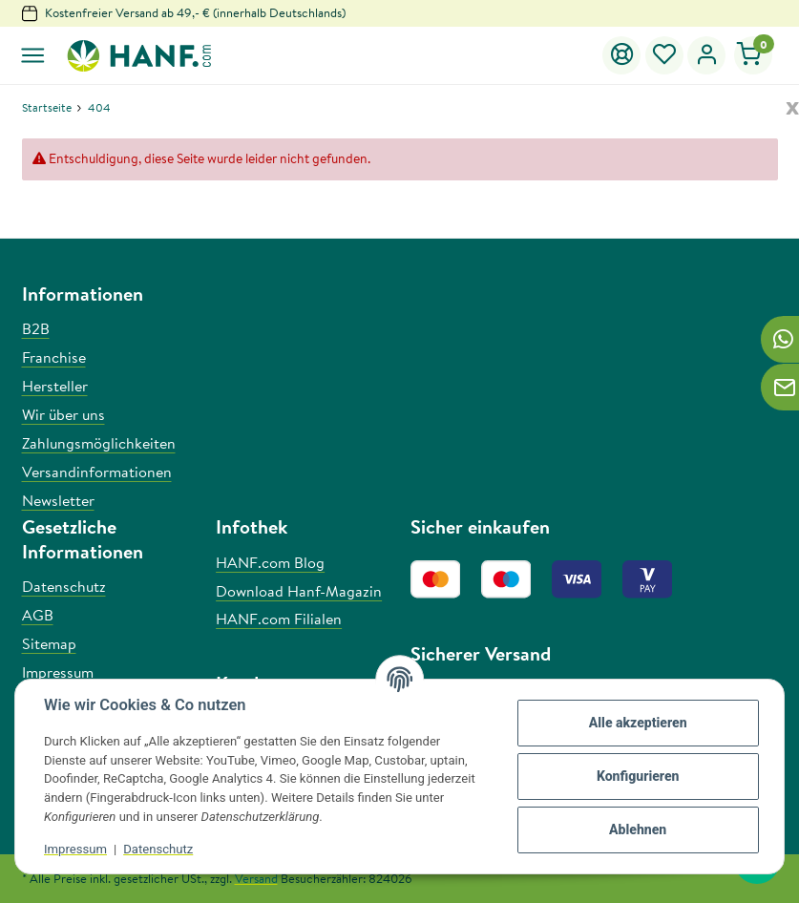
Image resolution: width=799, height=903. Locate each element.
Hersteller (55, 385)
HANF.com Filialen (279, 618)
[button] (706, 55)
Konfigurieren (638, 776)
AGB (37, 614)
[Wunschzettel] (664, 55)
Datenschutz (158, 849)
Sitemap (49, 643)
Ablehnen (637, 829)
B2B (36, 328)
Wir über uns (63, 414)
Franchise (54, 357)
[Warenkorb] (753, 55)
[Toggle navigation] (33, 56)
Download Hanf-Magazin (299, 590)
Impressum (75, 849)
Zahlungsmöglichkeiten (99, 442)
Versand (256, 878)
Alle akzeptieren (638, 722)
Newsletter (58, 500)
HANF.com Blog (270, 562)
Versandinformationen (97, 471)
